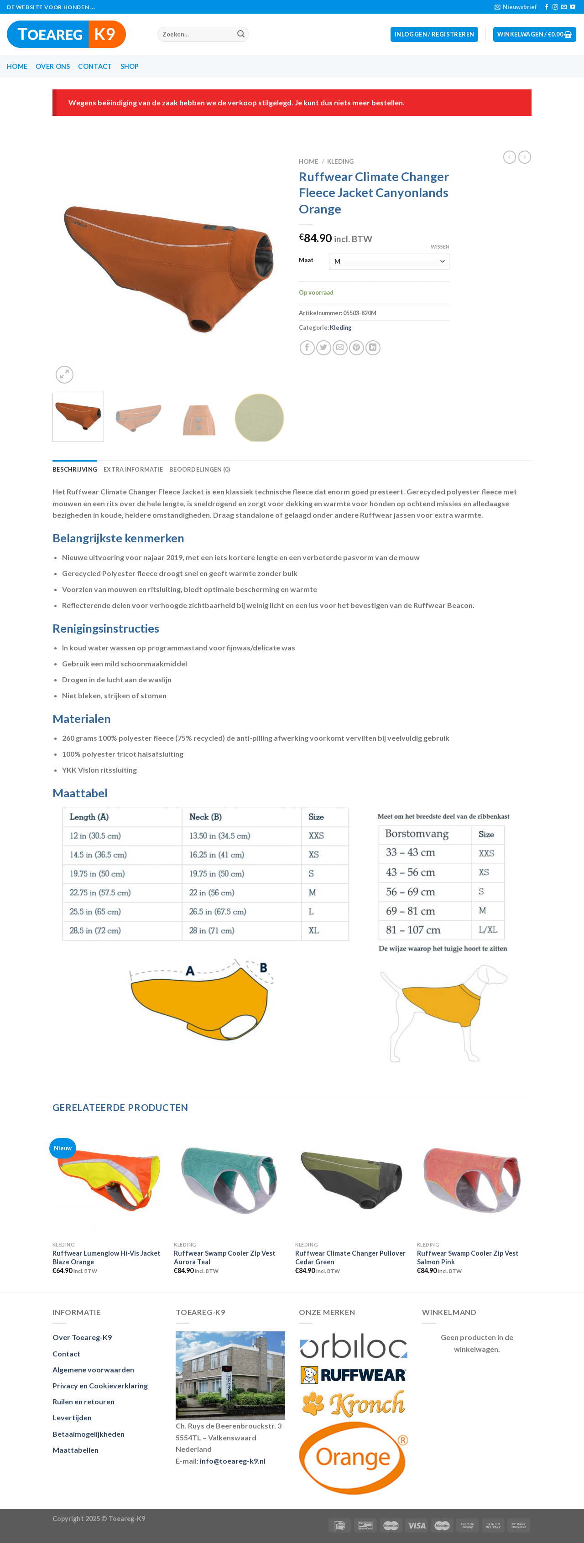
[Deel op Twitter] (323, 347)
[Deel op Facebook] (307, 347)
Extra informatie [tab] (133, 469)
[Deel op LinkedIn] (373, 347)
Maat (306, 260)
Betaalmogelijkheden (88, 1433)
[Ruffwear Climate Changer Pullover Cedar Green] (351, 1180)
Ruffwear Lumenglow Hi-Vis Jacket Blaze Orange (106, 1257)
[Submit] (241, 34)
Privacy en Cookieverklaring (100, 1385)
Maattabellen (75, 1449)
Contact (95, 66)
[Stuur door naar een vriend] (340, 347)
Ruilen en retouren (83, 1401)
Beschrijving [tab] (74, 469)
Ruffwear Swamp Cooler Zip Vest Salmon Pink (468, 1257)
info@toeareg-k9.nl (233, 1460)
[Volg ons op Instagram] (555, 7)
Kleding (340, 161)
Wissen (440, 246)
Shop (129, 66)
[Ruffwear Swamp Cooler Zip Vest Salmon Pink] (473, 1180)
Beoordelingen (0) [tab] (199, 469)
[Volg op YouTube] (572, 7)
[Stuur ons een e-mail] (564, 7)
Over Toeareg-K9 (82, 1337)
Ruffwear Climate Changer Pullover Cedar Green (350, 1257)
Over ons (53, 66)
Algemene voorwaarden (93, 1369)
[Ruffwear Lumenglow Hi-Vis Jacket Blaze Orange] (108, 1180)
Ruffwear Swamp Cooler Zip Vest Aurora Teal (225, 1257)
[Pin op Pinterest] (356, 347)
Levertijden (72, 1417)
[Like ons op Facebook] (546, 7)
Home (17, 66)
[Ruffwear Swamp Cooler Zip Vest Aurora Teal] (230, 1180)
